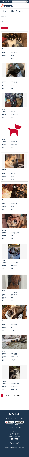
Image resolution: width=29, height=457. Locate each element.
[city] (14, 18)
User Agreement (14, 417)
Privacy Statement (14, 415)
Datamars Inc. (15, 438)
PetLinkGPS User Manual (14, 424)
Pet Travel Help (15, 422)
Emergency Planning (14, 420)
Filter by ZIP (3, 16)
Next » (18, 395)
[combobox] (14, 24)
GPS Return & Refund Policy (14, 427)
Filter (4, 28)
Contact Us (14, 434)
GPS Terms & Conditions (14, 425)
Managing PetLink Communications (14, 418)
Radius (2, 21)
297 (14, 395)
